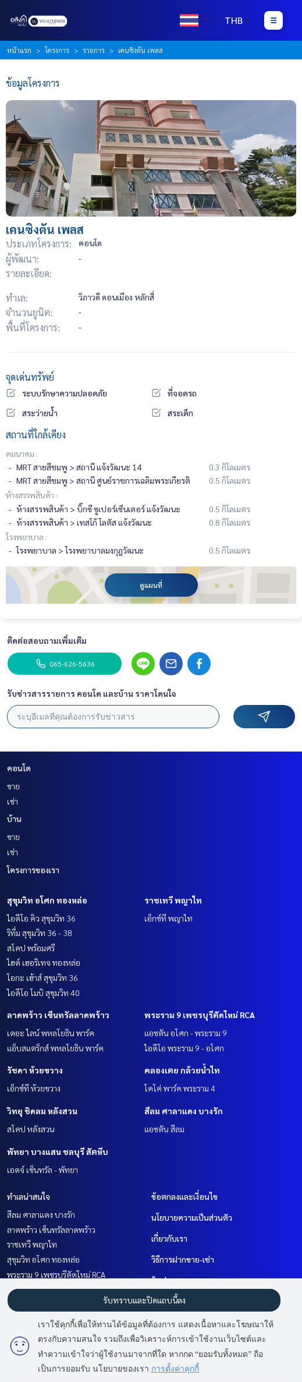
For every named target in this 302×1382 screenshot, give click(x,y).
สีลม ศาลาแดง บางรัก (183, 1110)
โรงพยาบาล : (26, 536)
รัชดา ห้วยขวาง (35, 1070)
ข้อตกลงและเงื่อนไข (184, 1196)
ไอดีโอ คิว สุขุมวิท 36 (41, 918)
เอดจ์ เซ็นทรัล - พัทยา (42, 1169)
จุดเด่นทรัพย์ (30, 377)
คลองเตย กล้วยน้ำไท (182, 1070)
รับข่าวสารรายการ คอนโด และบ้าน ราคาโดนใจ (91, 693)
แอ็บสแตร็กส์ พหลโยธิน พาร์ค (55, 1048)
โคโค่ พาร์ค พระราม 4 (179, 1088)
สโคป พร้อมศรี (31, 947)
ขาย (13, 786)
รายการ (94, 50)
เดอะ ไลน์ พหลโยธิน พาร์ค (50, 1032)
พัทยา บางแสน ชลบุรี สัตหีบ (57, 1151)
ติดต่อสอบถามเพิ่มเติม (47, 640)
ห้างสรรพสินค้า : (32, 495)
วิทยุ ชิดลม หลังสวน (42, 1110)
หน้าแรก (19, 50)
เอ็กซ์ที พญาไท (168, 918)
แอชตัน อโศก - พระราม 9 (185, 1032)
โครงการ (57, 50)
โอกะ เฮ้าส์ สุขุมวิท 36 (42, 977)
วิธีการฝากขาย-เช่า (182, 1259)
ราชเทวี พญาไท (173, 900)
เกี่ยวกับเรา (169, 1238)
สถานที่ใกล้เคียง (36, 434)
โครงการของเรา (33, 869)
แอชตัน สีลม (164, 1129)
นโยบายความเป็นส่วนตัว (191, 1217)
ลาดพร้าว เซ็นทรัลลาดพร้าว (58, 1014)
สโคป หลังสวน (31, 1129)
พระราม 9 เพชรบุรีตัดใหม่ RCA (199, 1014)
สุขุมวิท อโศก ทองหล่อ (47, 900)
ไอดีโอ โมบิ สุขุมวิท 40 (43, 992)
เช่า (12, 801)
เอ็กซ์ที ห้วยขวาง (34, 1088)
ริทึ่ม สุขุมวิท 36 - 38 (39, 932)
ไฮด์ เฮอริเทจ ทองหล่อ (43, 962)
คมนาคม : (22, 453)
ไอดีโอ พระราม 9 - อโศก (184, 1048)
